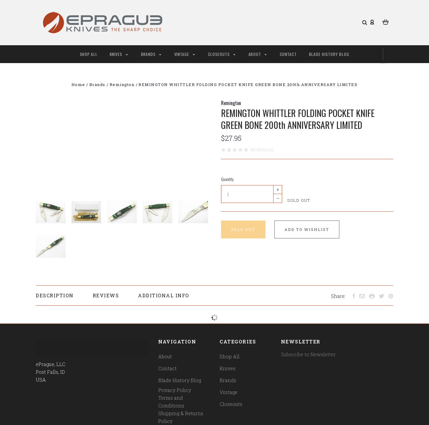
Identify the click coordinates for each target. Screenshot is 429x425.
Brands (151, 54)
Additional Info (163, 295)
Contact (288, 54)
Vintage (184, 54)
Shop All (89, 54)
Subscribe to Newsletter (308, 354)
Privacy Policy (174, 390)
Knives (119, 54)
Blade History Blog (329, 54)
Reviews (106, 295)
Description (55, 295)
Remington (231, 103)
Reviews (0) (262, 149)
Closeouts (222, 54)
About (257, 54)
